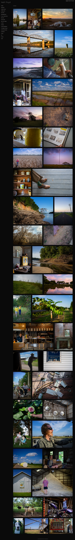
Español (69, 0)
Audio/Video (3, 31)
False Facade (3, 19)
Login (2, 38)
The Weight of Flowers (4, 28)
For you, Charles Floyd (4, 16)
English (67, 0)
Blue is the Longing (4, 21)
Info (1, 35)
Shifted (2, 5)
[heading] (3, 2)
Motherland (2, 7)
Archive (2, 33)
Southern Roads (3, 9)
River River (2, 12)
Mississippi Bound (3, 14)
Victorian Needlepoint (4, 26)
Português (72, 0)
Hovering (2, 24)
